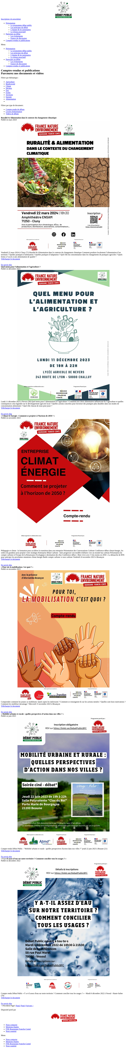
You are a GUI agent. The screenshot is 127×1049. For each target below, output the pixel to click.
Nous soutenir (11, 1031)
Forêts (8, 93)
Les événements (17, 36)
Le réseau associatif (18, 32)
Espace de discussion (19, 38)
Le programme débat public (21, 25)
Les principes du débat (19, 27)
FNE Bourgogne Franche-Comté (18, 1029)
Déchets (9, 88)
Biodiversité (10, 84)
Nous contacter (11, 1025)
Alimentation (11, 99)
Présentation (10, 23)
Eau (7, 90)
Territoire (9, 95)
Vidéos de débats (12, 114)
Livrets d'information (14, 112)
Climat (8, 86)
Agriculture (10, 82)
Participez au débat (13, 34)
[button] (11, 19)
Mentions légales (12, 1027)
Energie (9, 97)
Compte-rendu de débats (15, 109)
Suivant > (29, 1006)
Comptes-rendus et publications (18, 40)
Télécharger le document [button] (10, 259)
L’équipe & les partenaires (21, 30)
